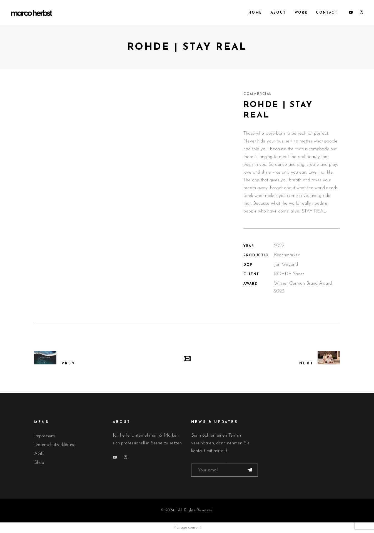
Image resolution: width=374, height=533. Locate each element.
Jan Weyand (286, 264)
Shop (39, 462)
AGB (39, 453)
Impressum (44, 436)
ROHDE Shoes (289, 274)
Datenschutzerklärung (55, 444)
